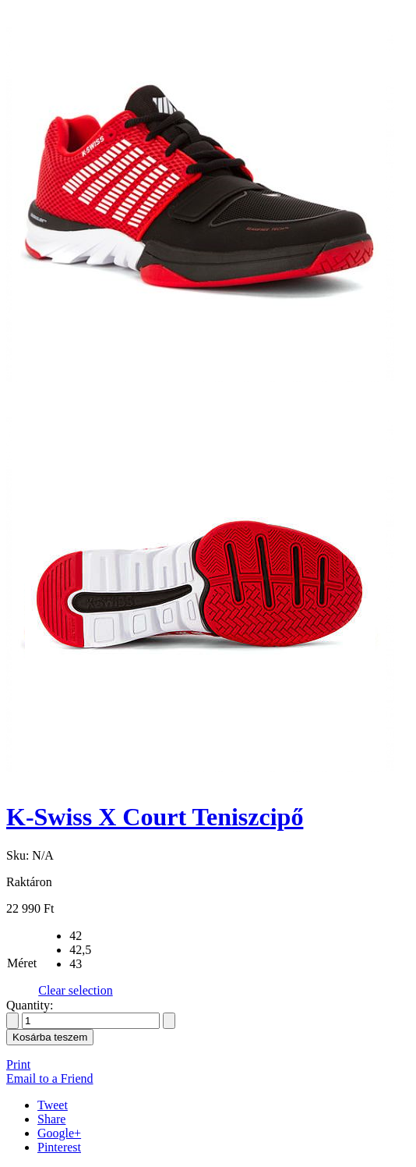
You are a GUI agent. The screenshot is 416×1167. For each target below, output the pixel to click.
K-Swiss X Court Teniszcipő (154, 817)
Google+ (59, 1133)
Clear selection (75, 990)
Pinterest (59, 1147)
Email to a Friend (49, 1078)
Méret (22, 963)
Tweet (52, 1105)
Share (51, 1119)
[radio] (91, 936)
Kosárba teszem (49, 1037)
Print (18, 1064)
